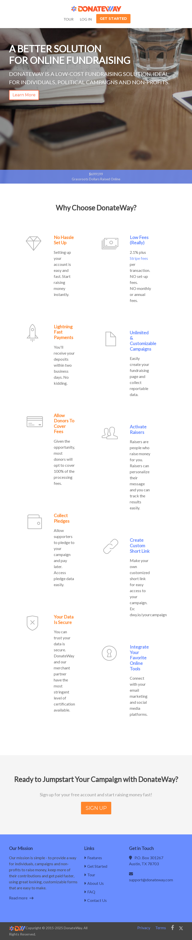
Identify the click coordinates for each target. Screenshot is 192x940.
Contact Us (95, 900)
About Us (94, 883)
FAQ (89, 891)
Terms (160, 927)
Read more (21, 897)
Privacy (143, 927)
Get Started (113, 18)
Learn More (24, 95)
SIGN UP (96, 808)
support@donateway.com (151, 879)
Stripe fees (139, 258)
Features (93, 857)
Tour (69, 19)
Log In (86, 19)
